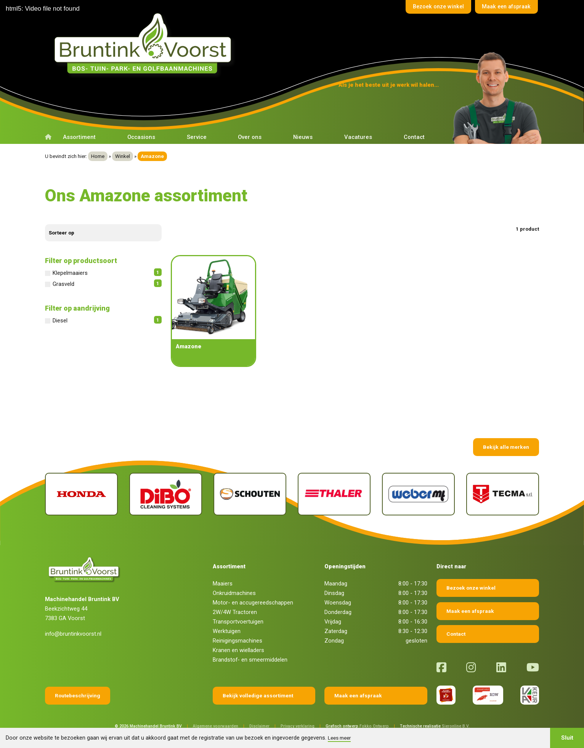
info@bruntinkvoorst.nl (73, 633)
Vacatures (358, 137)
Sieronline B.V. (456, 726)
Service (197, 137)
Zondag (334, 640)
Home (97, 156)
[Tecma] (502, 494)
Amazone (188, 346)
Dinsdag (334, 593)
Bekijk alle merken (506, 447)
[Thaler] (334, 494)
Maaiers (223, 583)
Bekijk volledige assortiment (258, 695)
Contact (414, 137)
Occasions (141, 137)
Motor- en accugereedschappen (253, 602)
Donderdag (337, 612)
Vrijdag (332, 621)
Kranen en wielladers (238, 650)
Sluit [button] (567, 737)
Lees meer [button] (339, 738)
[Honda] (81, 494)
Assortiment (79, 137)
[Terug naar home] (145, 43)
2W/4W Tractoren (235, 612)
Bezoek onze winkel (432, 7)
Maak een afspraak (504, 7)
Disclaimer (259, 726)
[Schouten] (250, 494)
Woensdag (337, 602)
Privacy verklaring (297, 726)
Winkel (122, 156)
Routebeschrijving (77, 695)
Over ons (250, 137)
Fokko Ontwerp (374, 726)
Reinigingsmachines (237, 640)
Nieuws (303, 137)
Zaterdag (335, 631)
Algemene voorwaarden (215, 726)
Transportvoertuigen (238, 621)
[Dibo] (165, 494)
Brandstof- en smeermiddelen (250, 659)
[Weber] (418, 494)
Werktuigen (227, 631)
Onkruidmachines (234, 593)
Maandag (335, 583)
